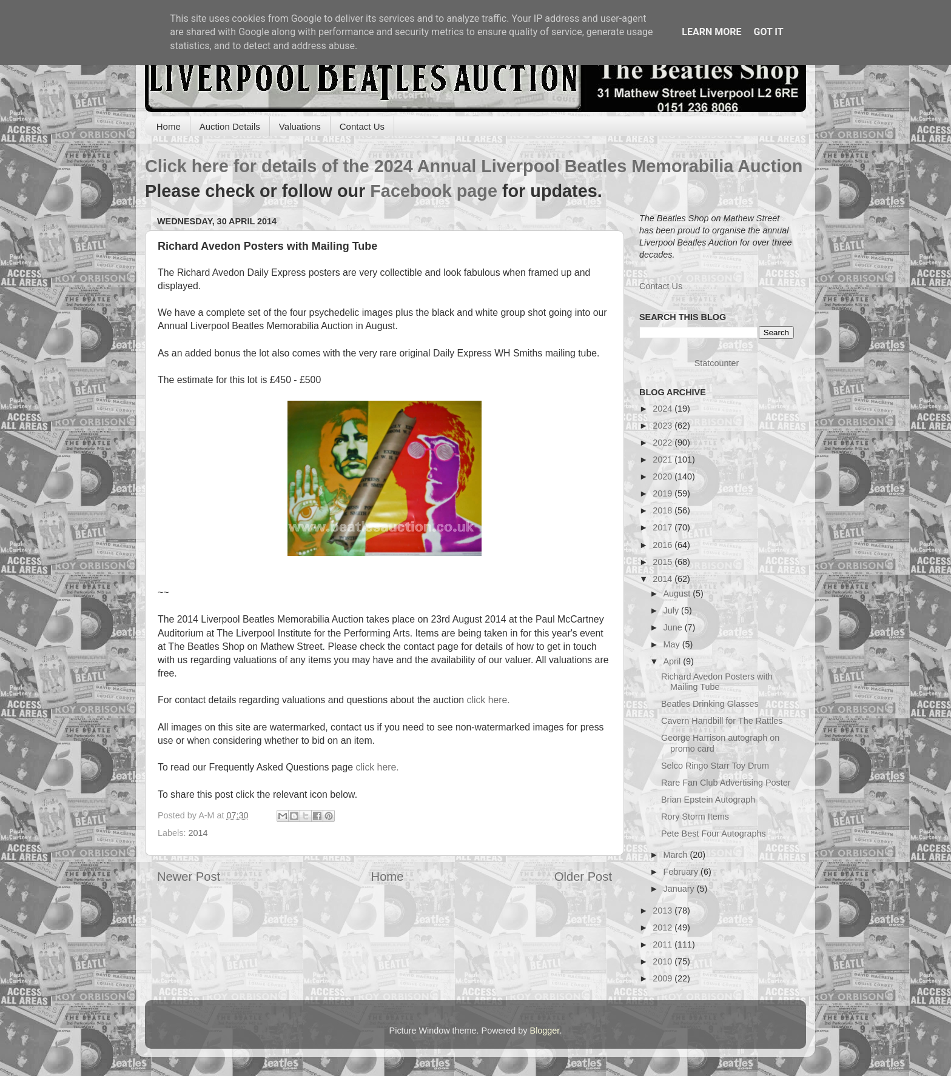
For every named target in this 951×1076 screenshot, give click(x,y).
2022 (663, 442)
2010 (663, 961)
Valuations (300, 126)
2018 (663, 510)
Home (168, 126)
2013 (663, 910)
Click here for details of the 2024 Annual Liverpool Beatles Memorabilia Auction (473, 166)
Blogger (545, 1030)
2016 (663, 545)
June (674, 627)
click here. (487, 700)
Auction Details (230, 126)
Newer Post (188, 876)
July (673, 610)
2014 (197, 833)
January (680, 889)
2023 (663, 425)
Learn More (711, 32)
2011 (663, 944)
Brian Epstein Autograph (708, 799)
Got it (768, 32)
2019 (663, 493)
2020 (663, 476)
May (673, 644)
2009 (663, 978)
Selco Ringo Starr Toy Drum (715, 765)
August (678, 593)
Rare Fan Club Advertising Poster (726, 782)
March (677, 855)
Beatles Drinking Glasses (710, 704)
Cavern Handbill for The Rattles (722, 721)
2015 (663, 562)
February (682, 872)
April (674, 661)
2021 (663, 459)
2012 (663, 927)
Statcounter (716, 363)
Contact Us (362, 126)
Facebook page (433, 191)
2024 (663, 408)
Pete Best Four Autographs (713, 833)
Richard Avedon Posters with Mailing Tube (717, 682)
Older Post (583, 876)
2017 (663, 527)
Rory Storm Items (695, 816)
